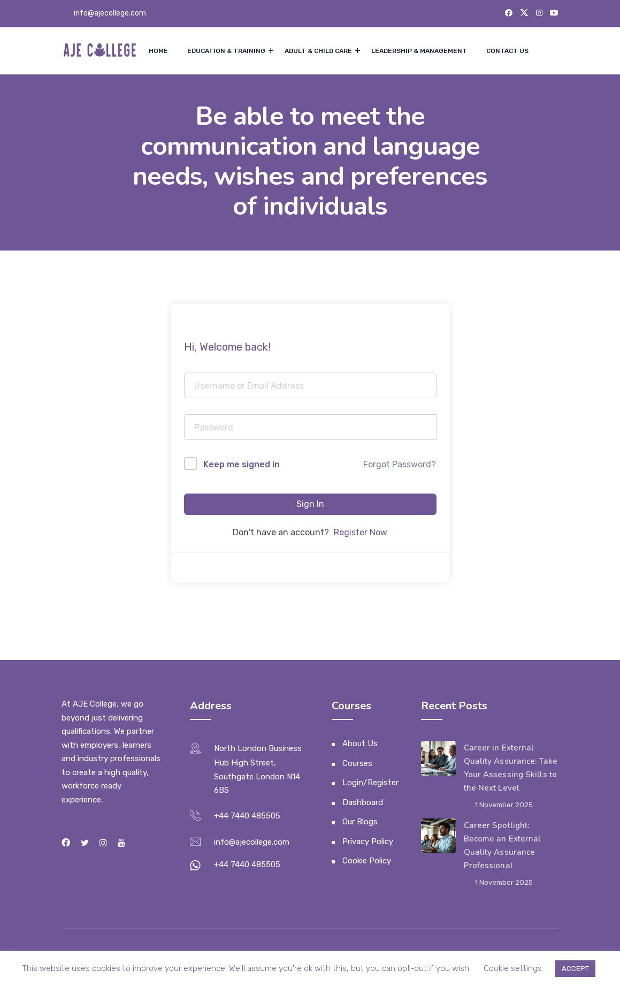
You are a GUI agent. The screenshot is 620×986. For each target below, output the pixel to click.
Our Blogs (360, 821)
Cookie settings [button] (513, 968)
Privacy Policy (367, 841)
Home (158, 51)
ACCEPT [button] (575, 969)
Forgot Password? (399, 464)
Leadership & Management (419, 51)
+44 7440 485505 (247, 816)
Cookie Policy (366, 861)
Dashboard (362, 802)
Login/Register (370, 782)
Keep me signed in (241, 464)
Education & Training (226, 51)
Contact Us (507, 51)
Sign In (310, 504)
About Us (360, 743)
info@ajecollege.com (110, 13)
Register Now (360, 532)
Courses (357, 763)
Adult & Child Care (318, 51)
